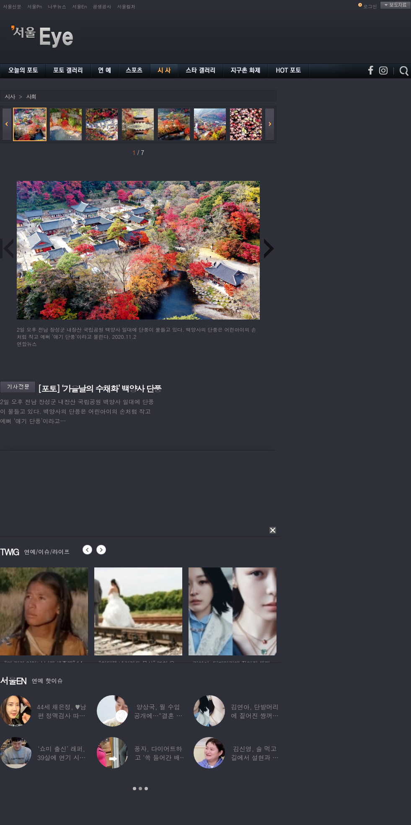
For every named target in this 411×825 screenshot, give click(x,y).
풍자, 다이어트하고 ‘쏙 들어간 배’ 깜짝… (158, 757)
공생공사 (102, 6)
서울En (79, 6)
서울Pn (34, 6)
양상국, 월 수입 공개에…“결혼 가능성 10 (158, 715)
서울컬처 (126, 6)
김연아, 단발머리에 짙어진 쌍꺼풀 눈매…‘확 (255, 715)
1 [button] (134, 788)
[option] (44, 610)
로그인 (370, 6)
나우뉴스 (57, 6)
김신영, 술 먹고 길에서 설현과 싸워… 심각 (255, 757)
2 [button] (140, 788)
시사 (10, 97)
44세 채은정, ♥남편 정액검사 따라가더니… (61, 715)
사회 (31, 97)
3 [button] (146, 788)
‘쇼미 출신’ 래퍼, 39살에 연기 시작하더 (61, 757)
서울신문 (12, 6)
